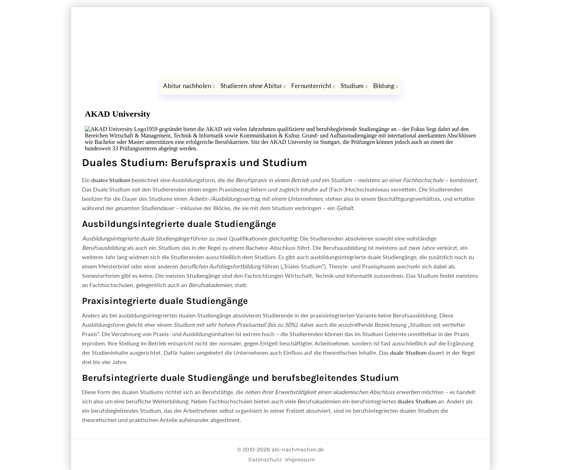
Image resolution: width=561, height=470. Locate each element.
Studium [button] (352, 85)
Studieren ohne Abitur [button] (251, 85)
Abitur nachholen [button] (187, 85)
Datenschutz (265, 459)
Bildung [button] (384, 85)
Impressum (300, 459)
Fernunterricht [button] (311, 85)
